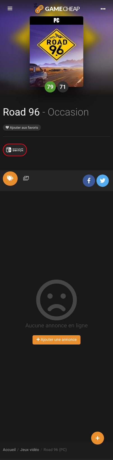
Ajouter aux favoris (22, 128)
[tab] (10, 178)
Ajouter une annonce (56, 339)
